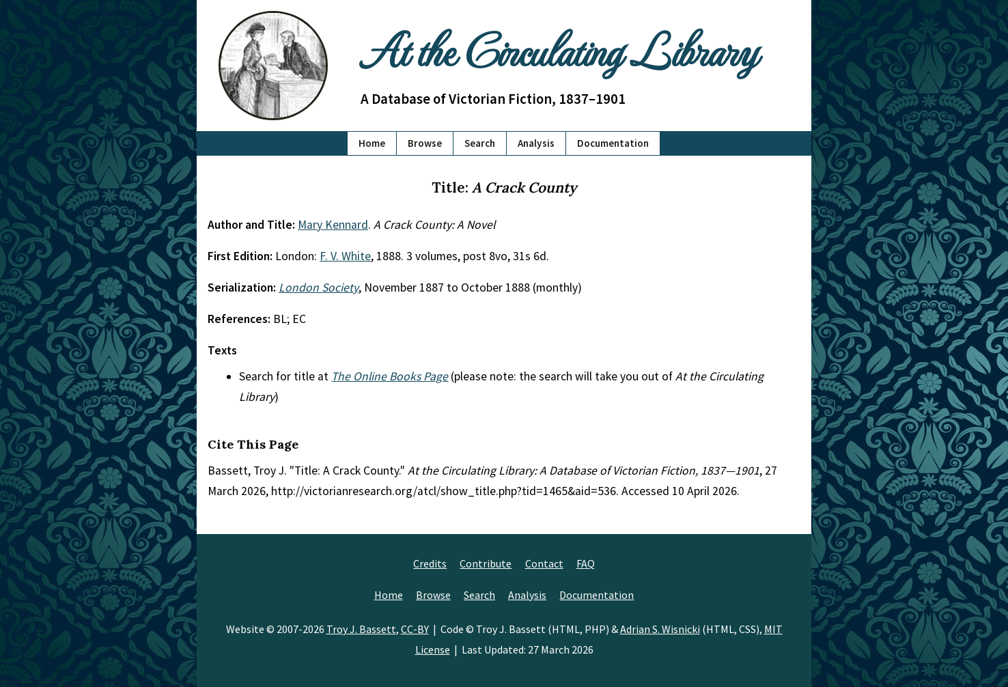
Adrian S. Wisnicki (660, 629)
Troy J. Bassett (361, 629)
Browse (425, 143)
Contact (544, 563)
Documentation (613, 143)
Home (372, 143)
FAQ (585, 563)
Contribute (486, 563)
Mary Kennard (333, 224)
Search (479, 143)
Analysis (536, 143)
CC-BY (415, 629)
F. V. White (345, 256)
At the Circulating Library (559, 49)
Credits (430, 563)
